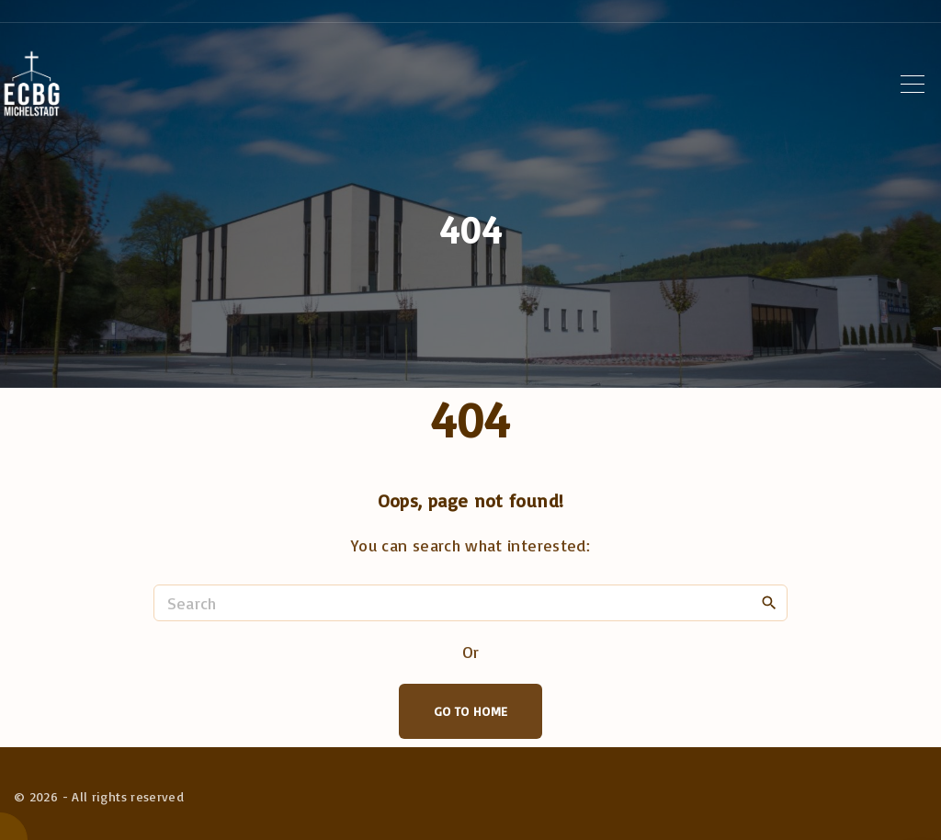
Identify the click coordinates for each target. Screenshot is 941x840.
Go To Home (471, 711)
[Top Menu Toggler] (912, 84)
